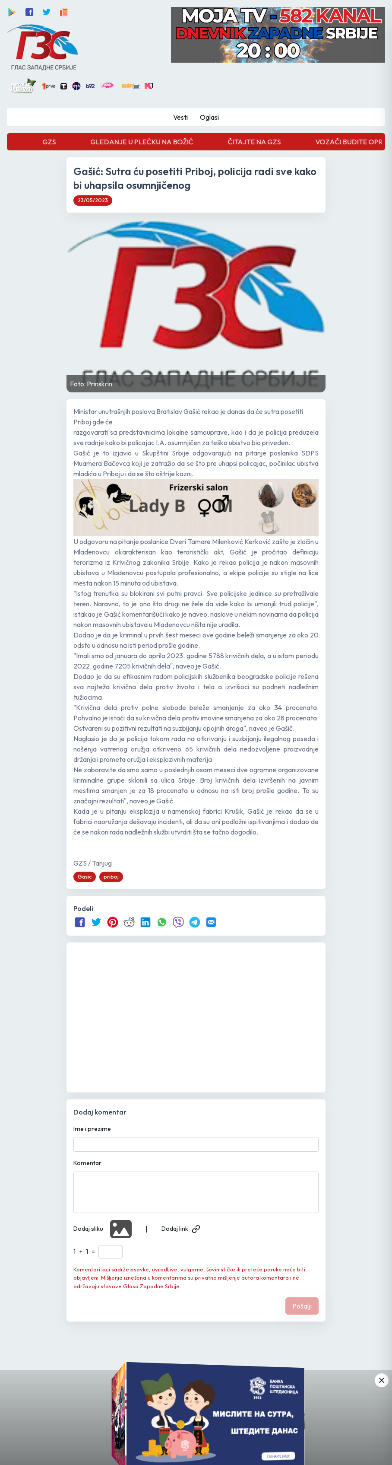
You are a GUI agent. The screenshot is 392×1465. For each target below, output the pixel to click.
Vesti (180, 117)
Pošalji (302, 1306)
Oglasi (209, 117)
